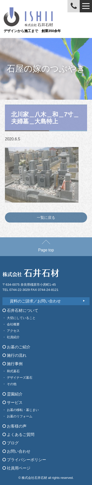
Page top (46, 247)
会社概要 (13, 324)
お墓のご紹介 (16, 347)
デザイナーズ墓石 (19, 377)
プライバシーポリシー (24, 460)
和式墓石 (13, 371)
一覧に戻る (46, 217)
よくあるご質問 (18, 434)
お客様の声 (14, 426)
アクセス (13, 331)
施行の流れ (14, 355)
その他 (11, 384)
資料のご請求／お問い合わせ (35, 301)
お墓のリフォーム (19, 416)
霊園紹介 (12, 394)
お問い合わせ (16, 451)
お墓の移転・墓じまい (23, 410)
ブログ (10, 443)
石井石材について (20, 310)
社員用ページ (16, 468)
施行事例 (12, 364)
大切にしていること (21, 318)
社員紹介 (13, 337)
